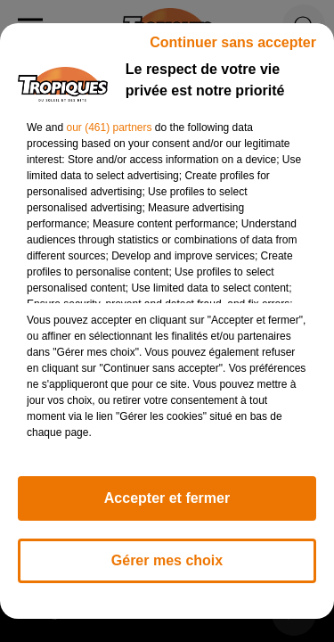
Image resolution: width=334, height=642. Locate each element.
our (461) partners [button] (108, 127)
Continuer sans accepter (233, 42)
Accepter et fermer (167, 498)
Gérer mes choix (167, 560)
